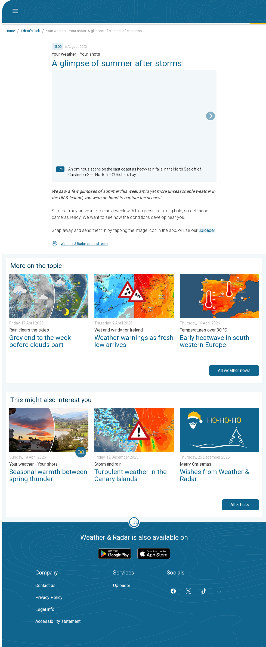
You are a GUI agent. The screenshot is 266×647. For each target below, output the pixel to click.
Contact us (45, 585)
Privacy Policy (49, 597)
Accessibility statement (58, 621)
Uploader (121, 585)
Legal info (44, 609)
